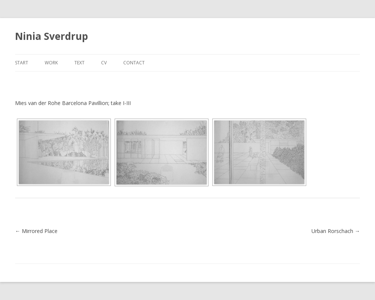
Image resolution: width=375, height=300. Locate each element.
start (21, 62)
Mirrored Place (36, 231)
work (51, 62)
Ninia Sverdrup (51, 36)
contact (134, 62)
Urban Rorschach (335, 231)
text (79, 62)
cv (104, 62)
